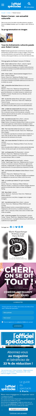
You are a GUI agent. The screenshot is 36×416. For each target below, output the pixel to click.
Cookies (14, 373)
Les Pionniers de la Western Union (15, 170)
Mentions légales (6, 373)
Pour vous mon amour (11, 129)
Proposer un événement (8, 372)
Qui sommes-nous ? (6, 370)
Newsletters (19, 372)
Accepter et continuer (18, 409)
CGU (29, 372)
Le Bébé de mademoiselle (12, 109)
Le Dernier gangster (10, 215)
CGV (25, 372)
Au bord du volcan (10, 99)
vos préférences (12, 404)
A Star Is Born (9, 64)
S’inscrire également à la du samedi (18, 322)
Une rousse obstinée (11, 140)
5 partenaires (13, 402)
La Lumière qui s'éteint (11, 180)
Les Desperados (9, 152)
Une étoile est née (10, 119)
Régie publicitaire (28, 370)
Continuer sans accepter (18, 413)
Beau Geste (8, 192)
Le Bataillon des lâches (11, 85)
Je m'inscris (18, 326)
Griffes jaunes (9, 160)
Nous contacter (18, 370)
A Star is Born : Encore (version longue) (16, 74)
